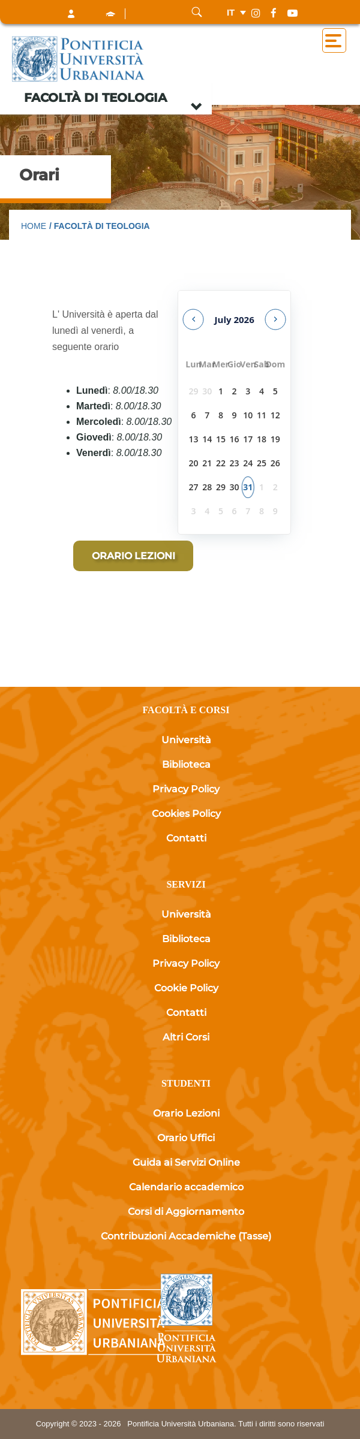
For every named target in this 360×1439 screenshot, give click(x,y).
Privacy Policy (186, 789)
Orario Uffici (186, 1138)
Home (33, 226)
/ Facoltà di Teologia (99, 226)
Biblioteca (186, 764)
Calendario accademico (186, 1187)
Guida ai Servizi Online (186, 1162)
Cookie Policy (186, 988)
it (231, 12)
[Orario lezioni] (133, 556)
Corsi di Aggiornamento (186, 1211)
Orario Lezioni (186, 1113)
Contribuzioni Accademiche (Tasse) (186, 1236)
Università (186, 740)
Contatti (186, 838)
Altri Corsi (186, 1037)
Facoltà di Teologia (95, 97)
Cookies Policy (186, 813)
